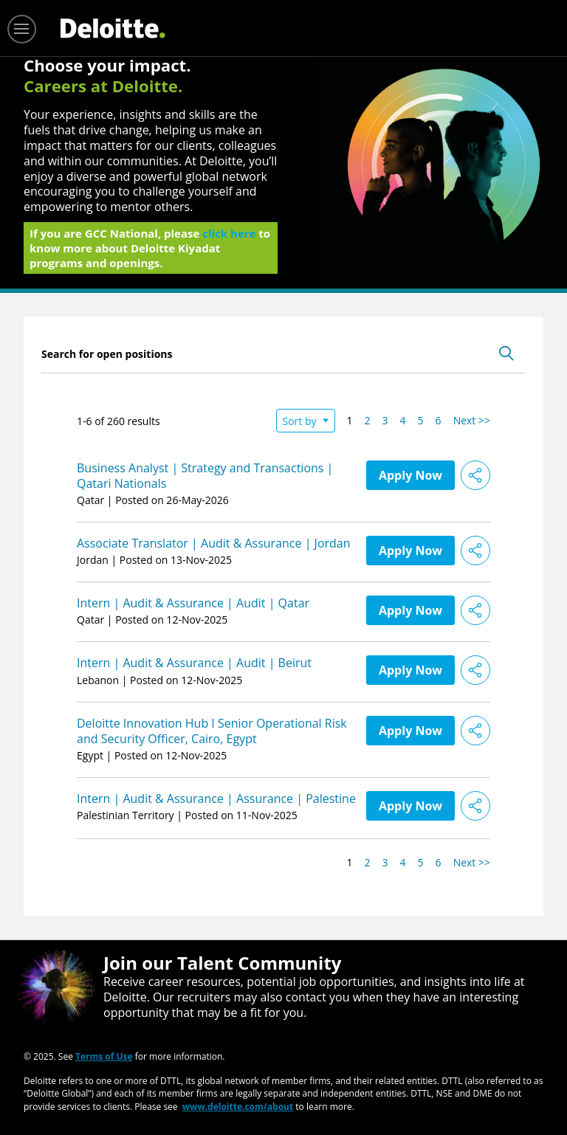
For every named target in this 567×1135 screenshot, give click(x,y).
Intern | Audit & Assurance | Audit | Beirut (194, 663)
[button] (475, 475)
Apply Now (410, 475)
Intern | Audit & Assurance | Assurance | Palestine (216, 798)
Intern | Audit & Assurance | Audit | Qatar (193, 603)
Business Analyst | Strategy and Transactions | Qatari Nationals (205, 475)
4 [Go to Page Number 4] (403, 420)
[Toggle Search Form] (506, 353)
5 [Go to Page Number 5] (421, 420)
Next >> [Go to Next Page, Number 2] (471, 420)
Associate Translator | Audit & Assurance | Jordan (214, 543)
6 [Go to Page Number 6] (438, 420)
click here (228, 237)
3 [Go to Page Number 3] (385, 420)
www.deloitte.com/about (237, 1105)
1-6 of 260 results (118, 421)
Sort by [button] (300, 421)
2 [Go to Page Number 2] (368, 420)
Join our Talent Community (222, 963)
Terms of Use (104, 1055)
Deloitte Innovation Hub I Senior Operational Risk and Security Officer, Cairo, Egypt (212, 731)
